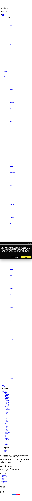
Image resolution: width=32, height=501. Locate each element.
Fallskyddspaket (7, 408)
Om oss (3, 15)
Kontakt (3, 482)
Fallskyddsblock (7, 409)
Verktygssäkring (7, 422)
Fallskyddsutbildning (6, 72)
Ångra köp (3, 477)
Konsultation (5, 71)
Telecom (6, 396)
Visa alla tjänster (7, 399)
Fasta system (7, 411)
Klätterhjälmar (7, 427)
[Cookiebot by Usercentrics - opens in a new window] (27, 243)
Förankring (6, 412)
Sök (9, 17)
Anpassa (16, 257)
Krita (6, 435)
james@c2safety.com (5, 474)
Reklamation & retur (5, 476)
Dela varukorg (7, 391)
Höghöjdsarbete (6, 73)
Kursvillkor (3, 478)
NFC (6, 423)
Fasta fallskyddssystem (7, 75)
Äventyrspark (7, 439)
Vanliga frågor (4, 475)
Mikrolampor (7, 444)
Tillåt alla (26, 257)
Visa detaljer (27, 254)
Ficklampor (6, 443)
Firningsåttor (7, 431)
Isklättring (6, 433)
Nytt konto (3, 13)
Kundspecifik (7, 397)
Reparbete (6, 393)
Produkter (5, 386)
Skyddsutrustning (7, 417)
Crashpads (6, 434)
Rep (5, 414)
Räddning (6, 395)
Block (6, 415)
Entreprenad (7, 394)
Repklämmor (7, 420)
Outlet (6, 424)
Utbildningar (5, 392)
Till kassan (3, 391)
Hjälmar (6, 410)
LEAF (4, 74)
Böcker (6, 440)
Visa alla (6, 398)
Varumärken (3, 14)
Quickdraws (7, 428)
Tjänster (3, 70)
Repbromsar (7, 430)
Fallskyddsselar (7, 407)
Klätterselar (6, 426)
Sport (2, 230)
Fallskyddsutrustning (5, 76)
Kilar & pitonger (7, 432)
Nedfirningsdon (7, 421)
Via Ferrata (6, 438)
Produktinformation (4, 481)
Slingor (6, 429)
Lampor (3, 365)
